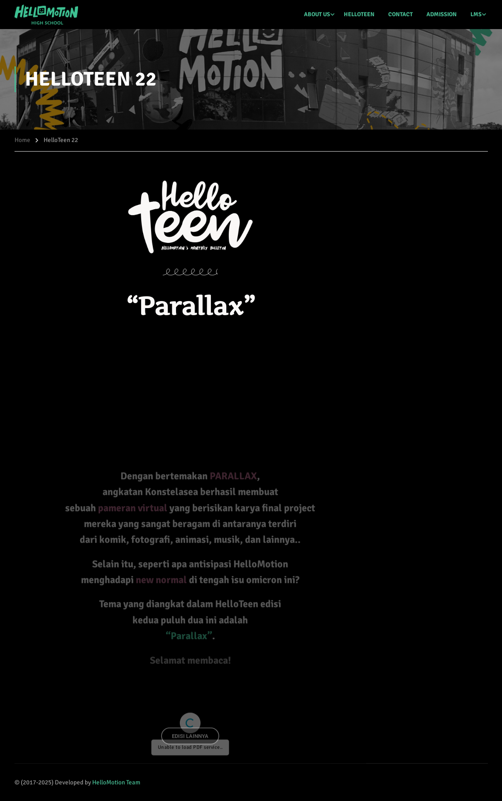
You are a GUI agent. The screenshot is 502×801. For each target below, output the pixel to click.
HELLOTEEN (359, 14)
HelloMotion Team (116, 782)
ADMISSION (441, 14)
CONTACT (400, 14)
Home (22, 140)
